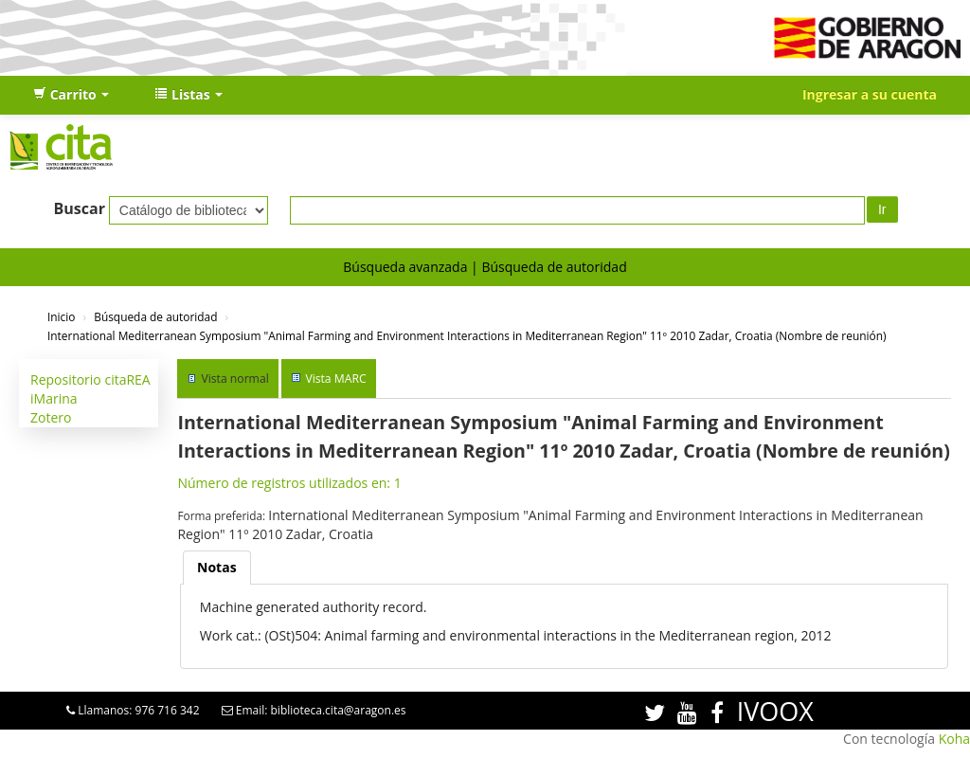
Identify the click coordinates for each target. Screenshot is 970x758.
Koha (954, 739)
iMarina (54, 398)
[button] (71, 95)
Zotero (50, 417)
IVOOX (775, 711)
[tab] (217, 567)
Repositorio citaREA (90, 379)
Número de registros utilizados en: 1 (289, 483)
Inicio (61, 316)
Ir (882, 209)
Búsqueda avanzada (405, 267)
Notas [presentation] (217, 567)
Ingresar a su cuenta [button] (869, 94)
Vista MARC (335, 378)
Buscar (79, 208)
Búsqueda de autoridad (553, 267)
